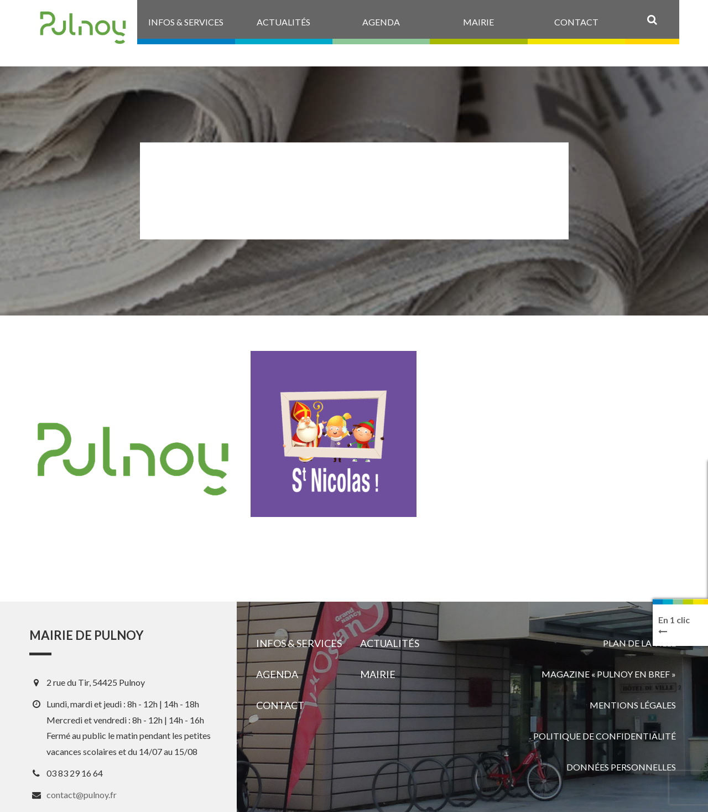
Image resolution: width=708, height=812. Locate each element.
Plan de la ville (639, 643)
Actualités (389, 643)
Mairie (377, 674)
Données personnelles (621, 767)
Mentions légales (633, 705)
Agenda (277, 674)
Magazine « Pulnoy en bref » (609, 674)
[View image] (334, 434)
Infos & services (299, 643)
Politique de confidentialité (604, 736)
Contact (280, 705)
